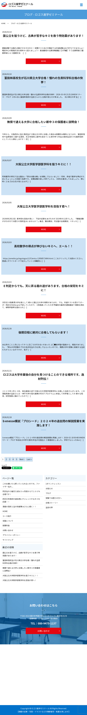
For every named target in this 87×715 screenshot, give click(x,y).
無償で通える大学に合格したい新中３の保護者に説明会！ (43, 122)
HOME (3, 23)
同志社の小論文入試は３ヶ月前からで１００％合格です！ (21, 492)
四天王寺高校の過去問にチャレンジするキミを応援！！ (21, 500)
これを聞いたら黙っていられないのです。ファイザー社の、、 (21, 485)
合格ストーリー (52, 502)
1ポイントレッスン (53, 483)
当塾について (8, 520)
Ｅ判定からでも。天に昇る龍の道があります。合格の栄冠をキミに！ (43, 288)
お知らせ (49, 488)
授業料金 (6, 525)
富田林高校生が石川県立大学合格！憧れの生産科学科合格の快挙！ (43, 80)
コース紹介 (7, 516)
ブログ (48, 493)
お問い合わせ (8, 530)
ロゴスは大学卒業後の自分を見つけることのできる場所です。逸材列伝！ (43, 376)
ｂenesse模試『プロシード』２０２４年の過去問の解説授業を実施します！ (43, 423)
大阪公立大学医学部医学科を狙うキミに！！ (44, 164)
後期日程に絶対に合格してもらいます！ (43, 332)
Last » (29, 459)
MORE (43, 61)
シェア (4, 465)
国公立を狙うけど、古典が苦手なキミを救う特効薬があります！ (43, 36)
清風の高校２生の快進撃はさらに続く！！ (19, 506)
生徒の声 (49, 507)
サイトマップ (8, 540)
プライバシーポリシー (11, 535)
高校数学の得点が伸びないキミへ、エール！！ (43, 246)
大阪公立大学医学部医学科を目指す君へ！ (43, 206)
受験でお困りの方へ (54, 498)
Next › (21, 459)
